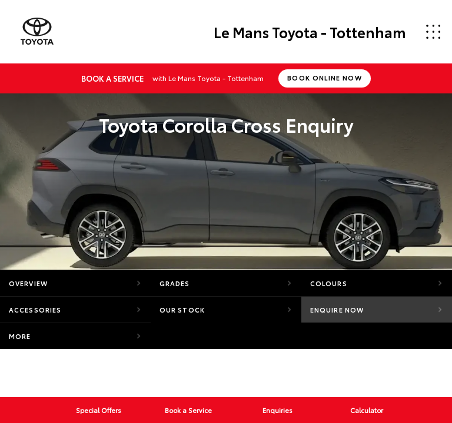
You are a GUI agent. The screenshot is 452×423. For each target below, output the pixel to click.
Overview (28, 283)
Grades (174, 283)
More (20, 336)
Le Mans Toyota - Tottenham (310, 32)
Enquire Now (337, 309)
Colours (328, 283)
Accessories (35, 309)
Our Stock (182, 309)
